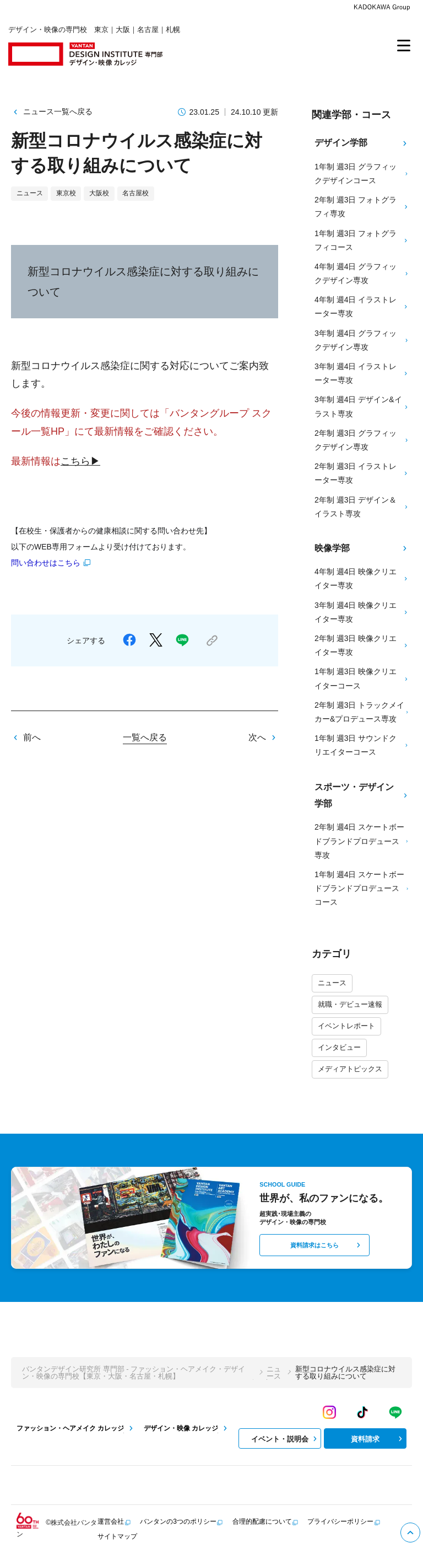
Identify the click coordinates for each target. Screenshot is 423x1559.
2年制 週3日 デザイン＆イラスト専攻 (361, 506)
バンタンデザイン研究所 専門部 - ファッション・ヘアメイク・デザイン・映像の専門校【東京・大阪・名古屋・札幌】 (133, 1372)
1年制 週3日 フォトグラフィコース (361, 240)
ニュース (332, 983)
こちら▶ (80, 461)
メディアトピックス (350, 1069)
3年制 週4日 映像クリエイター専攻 (361, 612)
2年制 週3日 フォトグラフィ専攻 (361, 206)
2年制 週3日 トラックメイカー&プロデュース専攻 (361, 712)
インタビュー (339, 1047)
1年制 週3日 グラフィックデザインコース (361, 173)
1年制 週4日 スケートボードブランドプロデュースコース (361, 888)
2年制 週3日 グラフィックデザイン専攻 (361, 440)
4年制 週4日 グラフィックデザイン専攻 (361, 273)
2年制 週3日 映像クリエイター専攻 (361, 645)
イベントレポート (346, 1026)
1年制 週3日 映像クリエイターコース (361, 678)
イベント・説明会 (285, 1438)
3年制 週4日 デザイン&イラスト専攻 (361, 406)
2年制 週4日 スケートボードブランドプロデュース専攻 (361, 841)
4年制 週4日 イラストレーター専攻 (361, 306)
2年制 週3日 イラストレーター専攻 (361, 473)
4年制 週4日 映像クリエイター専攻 (361, 578)
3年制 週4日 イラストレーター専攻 (361, 373)
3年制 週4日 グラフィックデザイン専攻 (361, 340)
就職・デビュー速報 (350, 1004)
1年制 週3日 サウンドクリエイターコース (361, 745)
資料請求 (378, 1438)
